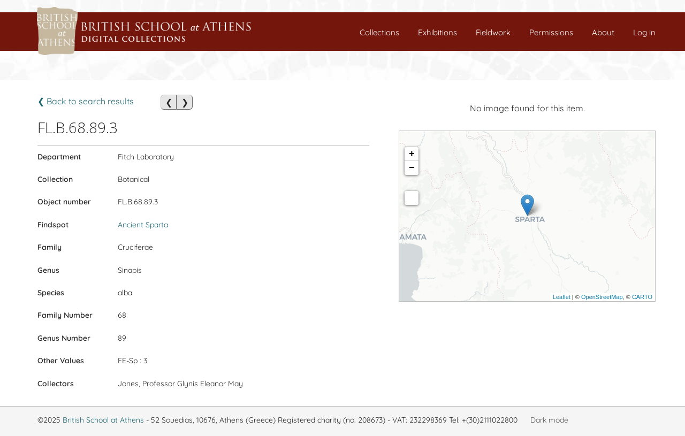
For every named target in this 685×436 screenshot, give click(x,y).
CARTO (642, 297)
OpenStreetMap (602, 297)
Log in (644, 32)
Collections (379, 32)
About (603, 32)
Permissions (551, 32)
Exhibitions (437, 32)
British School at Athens (103, 420)
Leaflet (561, 297)
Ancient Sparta (143, 225)
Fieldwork (493, 32)
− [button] (412, 168)
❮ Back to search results (85, 101)
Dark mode (549, 420)
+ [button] (412, 154)
